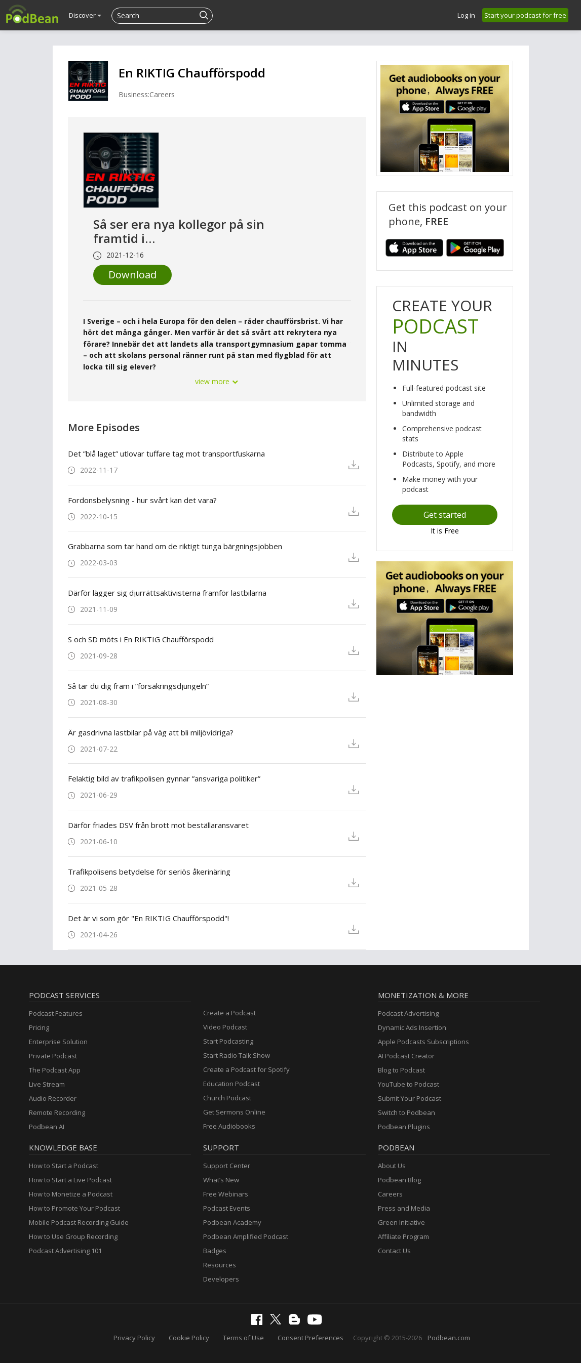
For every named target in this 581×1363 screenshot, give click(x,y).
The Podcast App (55, 1070)
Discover (85, 15)
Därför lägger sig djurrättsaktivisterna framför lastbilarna (167, 592)
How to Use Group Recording (73, 1236)
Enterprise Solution (58, 1041)
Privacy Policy (134, 1337)
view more (217, 381)
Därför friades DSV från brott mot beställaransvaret (158, 825)
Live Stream (47, 1084)
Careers (390, 1194)
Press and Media (404, 1208)
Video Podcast (225, 1026)
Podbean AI (46, 1126)
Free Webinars (225, 1194)
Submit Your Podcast (409, 1098)
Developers (221, 1279)
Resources (219, 1264)
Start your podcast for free (525, 15)
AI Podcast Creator (406, 1055)
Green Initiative (401, 1222)
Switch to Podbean (406, 1112)
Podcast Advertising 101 (65, 1250)
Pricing (39, 1027)
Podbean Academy (232, 1222)
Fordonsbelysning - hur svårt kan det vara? (142, 500)
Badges (214, 1250)
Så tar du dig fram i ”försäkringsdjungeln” (138, 685)
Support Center (226, 1165)
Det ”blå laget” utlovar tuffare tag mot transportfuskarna (166, 453)
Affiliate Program (403, 1236)
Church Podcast (227, 1097)
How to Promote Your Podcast (74, 1208)
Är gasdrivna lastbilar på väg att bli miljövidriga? (151, 732)
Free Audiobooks (229, 1126)
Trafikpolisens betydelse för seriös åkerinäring (149, 871)
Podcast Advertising (408, 1013)
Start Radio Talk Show (236, 1055)
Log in (466, 15)
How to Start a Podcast (63, 1165)
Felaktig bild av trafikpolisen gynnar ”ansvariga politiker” (164, 778)
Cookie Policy (189, 1337)
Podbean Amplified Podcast (245, 1236)
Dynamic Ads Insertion (412, 1027)
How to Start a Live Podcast (70, 1179)
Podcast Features (56, 1013)
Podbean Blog (399, 1179)
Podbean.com (449, 1337)
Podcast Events (226, 1208)
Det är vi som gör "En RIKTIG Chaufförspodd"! (148, 918)
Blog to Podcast (401, 1070)
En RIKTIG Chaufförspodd (192, 72)
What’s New (221, 1179)
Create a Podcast (229, 1012)
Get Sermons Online (234, 1112)
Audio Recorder (52, 1098)
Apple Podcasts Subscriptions (423, 1041)
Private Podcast (53, 1055)
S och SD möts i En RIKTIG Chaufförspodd (141, 639)
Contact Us (394, 1250)
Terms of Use (243, 1337)
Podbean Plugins (404, 1126)
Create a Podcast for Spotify (246, 1069)
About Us (392, 1165)
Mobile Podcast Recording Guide (79, 1222)
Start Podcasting (228, 1041)
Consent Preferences (310, 1337)
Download (132, 274)
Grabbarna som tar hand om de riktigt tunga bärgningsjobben (175, 546)
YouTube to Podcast (408, 1084)
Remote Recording (57, 1112)
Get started (444, 514)
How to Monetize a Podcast (70, 1194)
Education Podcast (231, 1083)
